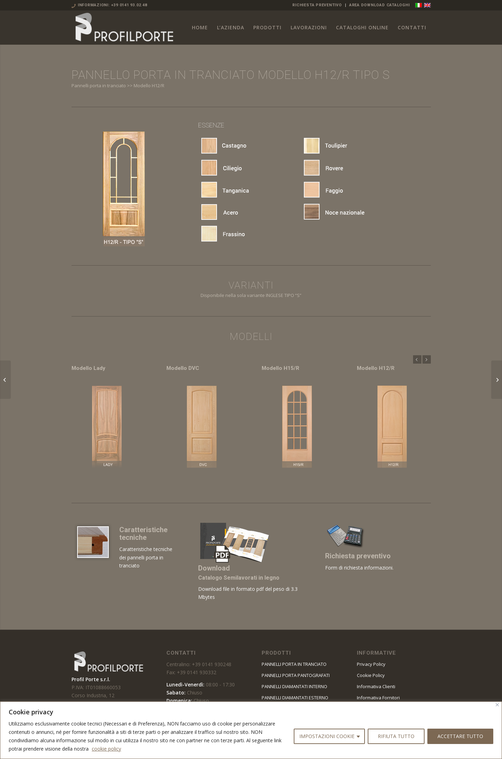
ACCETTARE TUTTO (460, 736)
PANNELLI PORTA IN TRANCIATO (294, 664)
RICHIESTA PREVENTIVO (317, 5)
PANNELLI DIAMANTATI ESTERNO (295, 697)
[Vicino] (497, 704)
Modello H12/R (376, 368)
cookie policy (106, 748)
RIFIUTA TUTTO (396, 736)
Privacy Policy (371, 664)
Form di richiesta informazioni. (359, 567)
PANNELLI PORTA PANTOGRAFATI (296, 675)
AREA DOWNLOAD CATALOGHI (379, 5)
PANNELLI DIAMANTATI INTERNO (294, 686)
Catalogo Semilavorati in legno (238, 577)
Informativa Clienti (376, 686)
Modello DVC (182, 368)
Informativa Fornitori (378, 697)
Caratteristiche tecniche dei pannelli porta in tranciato (145, 557)
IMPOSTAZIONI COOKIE (326, 736)
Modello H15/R (280, 368)
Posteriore (426, 359)
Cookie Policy (371, 675)
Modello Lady (88, 368)
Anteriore (417, 359)
